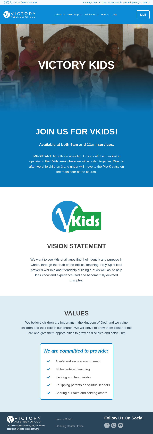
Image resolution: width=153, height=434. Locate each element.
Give (114, 14)
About (60, 14)
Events (105, 14)
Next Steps (75, 14)
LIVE (143, 14)
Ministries (92, 14)
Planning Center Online (70, 426)
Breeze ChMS (64, 419)
